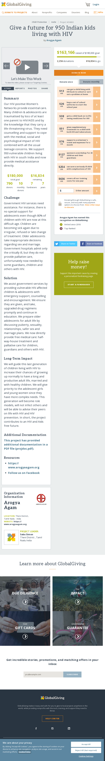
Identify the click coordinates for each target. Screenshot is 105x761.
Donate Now (79, 73)
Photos (32, 88)
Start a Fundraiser (79, 284)
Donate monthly (91, 81)
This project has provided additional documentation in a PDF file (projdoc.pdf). (26, 444)
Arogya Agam (54, 40)
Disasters (76, 12)
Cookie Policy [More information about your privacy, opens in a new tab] (25, 752)
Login (96, 4)
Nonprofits (47, 12)
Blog (87, 12)
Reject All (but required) (86, 750)
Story (7, 88)
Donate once (66, 81)
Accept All (86, 744)
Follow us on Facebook (24, 473)
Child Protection (39, 22)
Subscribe (72, 674)
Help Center (52, 718)
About (34, 12)
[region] (52, 750)
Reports (20, 88)
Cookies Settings (86, 756)
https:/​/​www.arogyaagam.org (15, 523)
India (54, 22)
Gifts (98, 12)
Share (44, 88)
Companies (62, 12)
